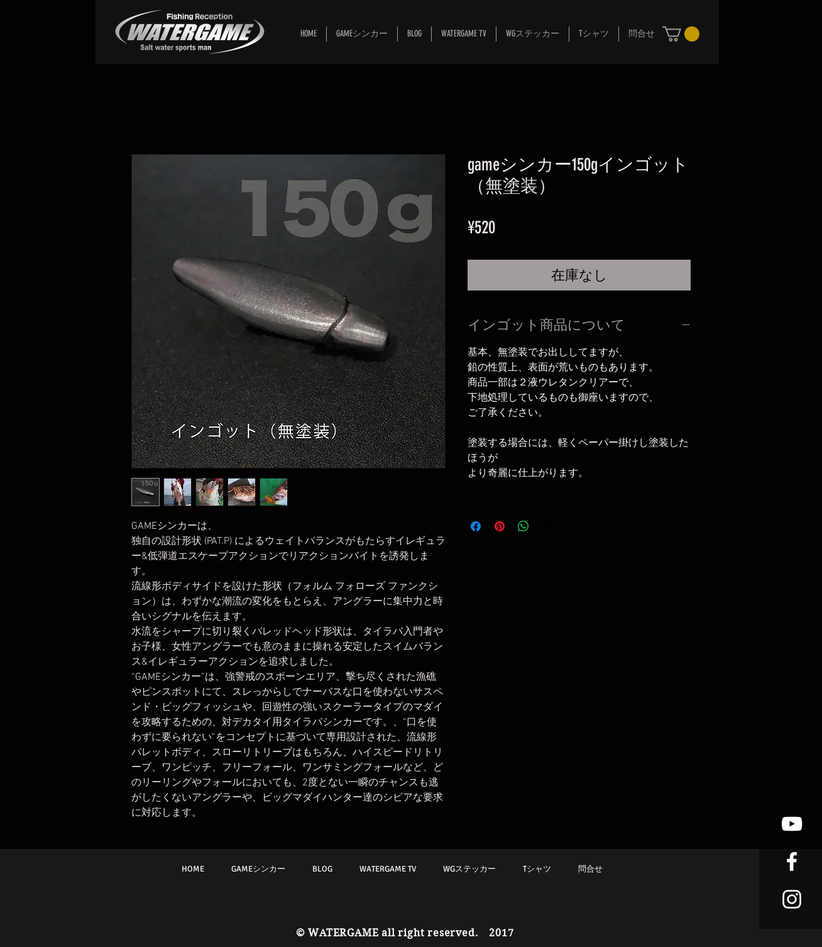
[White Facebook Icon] (791, 861)
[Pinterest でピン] (499, 526)
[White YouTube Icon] (791, 823)
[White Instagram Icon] (791, 899)
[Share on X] (547, 526)
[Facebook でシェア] (475, 526)
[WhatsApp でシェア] (523, 526)
